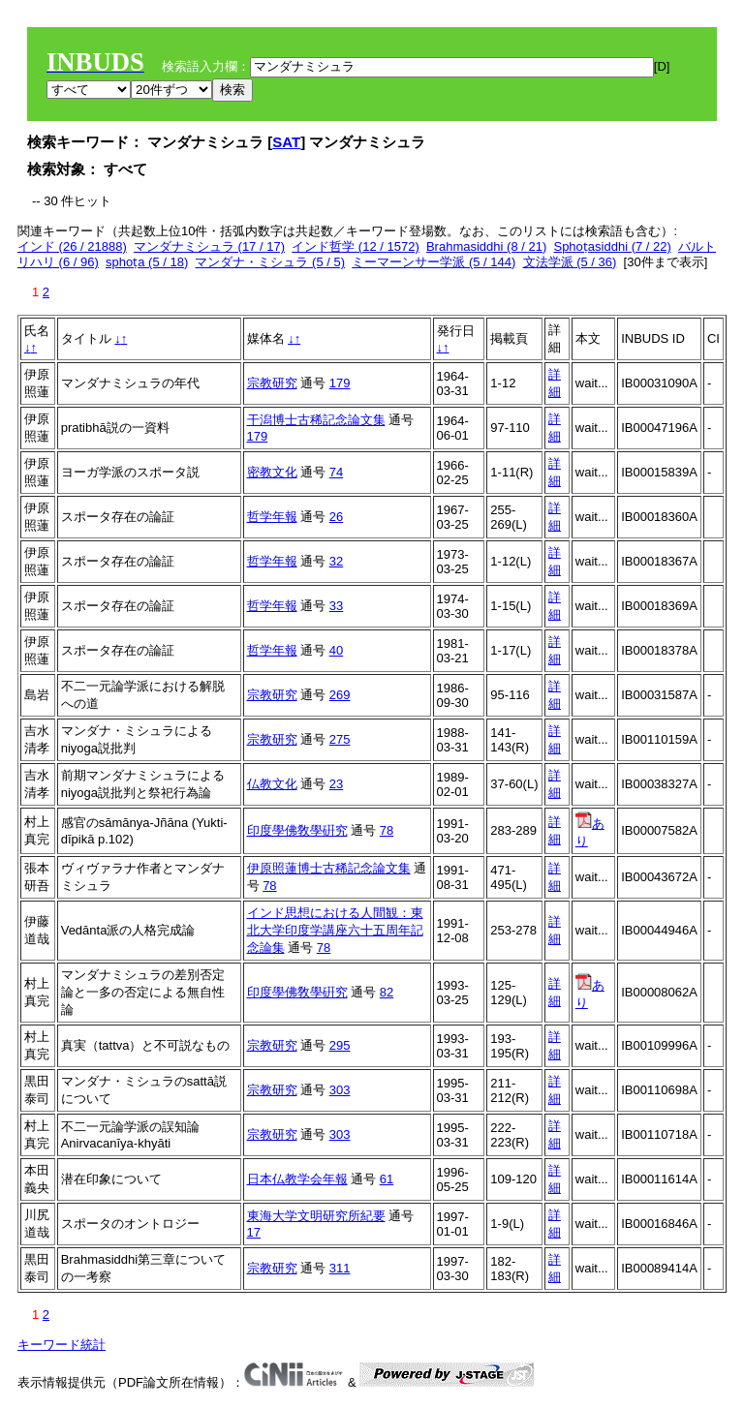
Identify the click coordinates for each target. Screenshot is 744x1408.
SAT (286, 142)
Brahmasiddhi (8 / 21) (486, 246)
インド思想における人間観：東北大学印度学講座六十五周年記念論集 (335, 930)
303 (340, 1090)
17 (254, 1232)
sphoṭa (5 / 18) (147, 262)
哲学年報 (272, 516)
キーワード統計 (61, 1344)
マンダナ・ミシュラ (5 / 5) (270, 262)
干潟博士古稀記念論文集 (316, 420)
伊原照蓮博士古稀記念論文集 (329, 868)
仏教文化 (272, 784)
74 (336, 472)
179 (340, 383)
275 (340, 739)
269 (340, 695)
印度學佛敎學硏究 (297, 830)
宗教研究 (272, 383)
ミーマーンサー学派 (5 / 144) (433, 262)
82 (386, 992)
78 (386, 830)
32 (336, 561)
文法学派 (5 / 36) (570, 262)
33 (336, 605)
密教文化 (272, 472)
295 (340, 1045)
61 (386, 1179)
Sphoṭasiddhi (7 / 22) (611, 246)
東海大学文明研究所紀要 (316, 1216)
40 (336, 650)
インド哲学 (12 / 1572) (355, 246)
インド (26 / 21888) (72, 246)
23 (336, 784)
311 (340, 1268)
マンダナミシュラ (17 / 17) (209, 246)
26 (336, 516)
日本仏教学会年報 (297, 1179)
